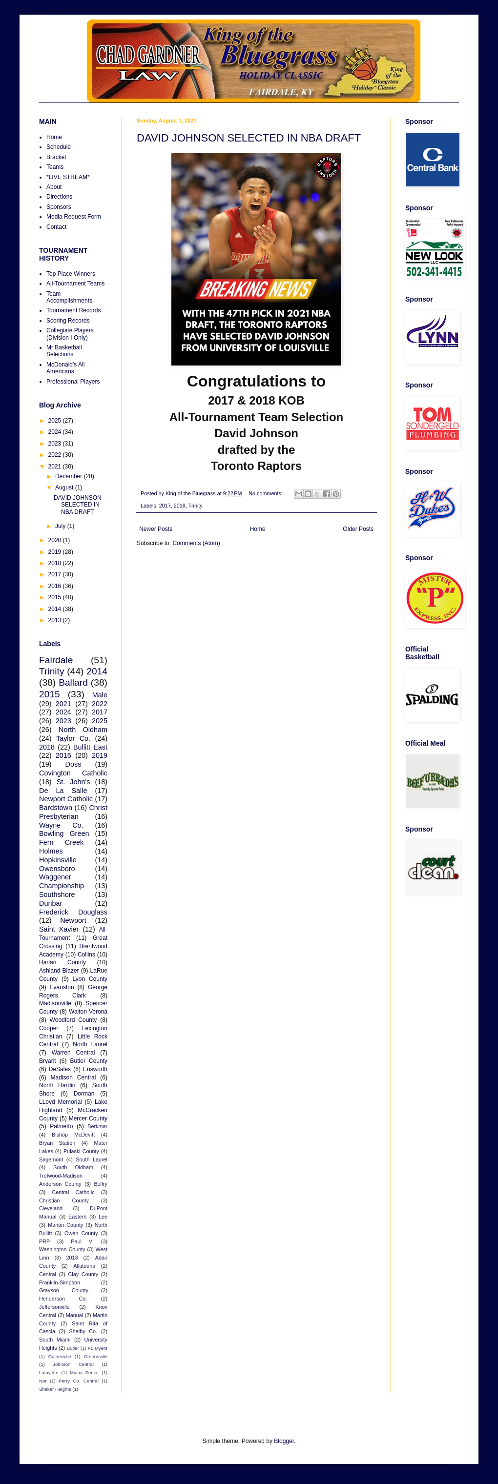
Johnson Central (73, 1364)
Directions (59, 196)
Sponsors (58, 206)
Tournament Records (73, 310)
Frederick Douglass (73, 912)
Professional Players (73, 381)
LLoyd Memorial (60, 1101)
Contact (56, 227)
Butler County (88, 1060)
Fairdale (56, 660)
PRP (44, 1241)
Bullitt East (90, 747)
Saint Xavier (59, 929)
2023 (55, 443)
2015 (55, 597)
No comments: (266, 493)
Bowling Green (64, 833)
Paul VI (82, 1241)
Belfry (100, 1184)
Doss (73, 764)
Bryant (47, 1060)
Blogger (284, 1441)
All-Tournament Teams (75, 283)
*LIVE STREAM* (68, 177)
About (54, 186)
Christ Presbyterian (73, 812)
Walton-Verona (88, 1011)
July (61, 526)
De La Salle (63, 790)
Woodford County (73, 1019)
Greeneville (95, 1356)
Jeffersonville (54, 1307)
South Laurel (91, 1159)
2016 (55, 586)
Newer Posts (155, 529)
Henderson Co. (63, 1298)
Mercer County (88, 1118)
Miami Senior (84, 1372)
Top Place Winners (70, 273)
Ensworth (95, 1069)
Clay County (83, 1274)
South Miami (54, 1339)
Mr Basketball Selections (64, 351)
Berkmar (97, 1126)
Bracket (56, 157)
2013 (55, 620)
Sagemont (51, 1159)
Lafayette (48, 1372)
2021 (55, 466)
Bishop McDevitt (73, 1135)
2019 (55, 552)
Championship (61, 886)
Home (258, 529)
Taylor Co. (73, 738)
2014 (55, 609)
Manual (74, 1315)
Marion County (65, 1225)
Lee (103, 1217)
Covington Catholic (73, 773)
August (65, 487)
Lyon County (90, 979)
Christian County (64, 1200)
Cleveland (50, 1208)
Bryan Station (57, 1143)
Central (47, 1274)
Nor (42, 1380)
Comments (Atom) (196, 543)
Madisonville (55, 1003)
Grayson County (63, 1290)
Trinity (195, 505)
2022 (55, 454)
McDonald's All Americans (65, 368)
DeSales (60, 1069)
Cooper (48, 1028)
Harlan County (62, 962)
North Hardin (57, 1085)
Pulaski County (81, 1151)
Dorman (84, 1093)
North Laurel (90, 1044)
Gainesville (59, 1356)
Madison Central (73, 1077)
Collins (86, 954)
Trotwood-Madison (61, 1176)
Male (99, 695)
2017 (165, 505)
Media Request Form (73, 216)
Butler (73, 1348)
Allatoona (84, 1266)
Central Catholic (73, 1192)
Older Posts (358, 529)
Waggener (55, 877)
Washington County (62, 1249)
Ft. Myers (97, 1348)
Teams (54, 166)
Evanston (62, 987)
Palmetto (61, 1126)
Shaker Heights (55, 1389)
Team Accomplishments (69, 297)
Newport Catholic (66, 799)
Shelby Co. (83, 1331)
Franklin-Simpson (59, 1282)
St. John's (73, 782)
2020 (55, 540)
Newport (73, 920)
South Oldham (73, 1167)
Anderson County (60, 1184)
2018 (180, 505)
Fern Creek (61, 842)
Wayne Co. (61, 825)
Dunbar (50, 903)
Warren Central (73, 1052)
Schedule (58, 146)
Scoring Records (68, 320)
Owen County (81, 1233)
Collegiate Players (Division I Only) (70, 334)
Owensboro (57, 869)
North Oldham (83, 729)
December (69, 476)
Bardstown (55, 808)
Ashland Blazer (59, 970)
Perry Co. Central (79, 1380)
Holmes (51, 851)
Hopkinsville (58, 860)
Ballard (73, 682)
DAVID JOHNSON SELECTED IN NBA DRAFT (249, 138)
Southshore (57, 894)
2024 (55, 431)
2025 (55, 420)
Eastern (77, 1217)
